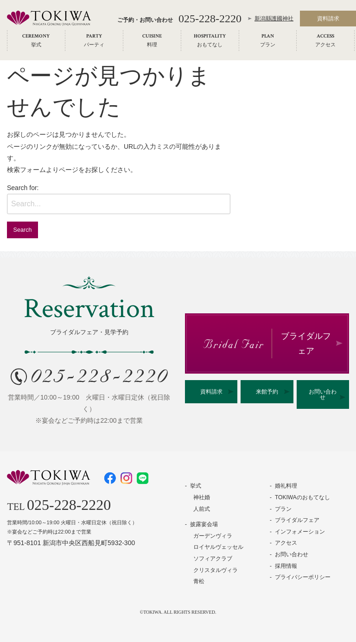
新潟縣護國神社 (273, 19)
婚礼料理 (286, 486)
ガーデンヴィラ (212, 536)
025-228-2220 (210, 19)
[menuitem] (36, 41)
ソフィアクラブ (212, 558)
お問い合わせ (323, 394)
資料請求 (211, 391)
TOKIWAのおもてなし (302, 497)
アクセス (286, 543)
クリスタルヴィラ (215, 570)
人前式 (201, 509)
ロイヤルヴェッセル (218, 547)
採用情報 (286, 566)
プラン (283, 509)
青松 (198, 581)
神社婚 (201, 497)
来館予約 (267, 391)
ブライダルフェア (297, 520)
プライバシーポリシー (303, 577)
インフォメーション (300, 531)
